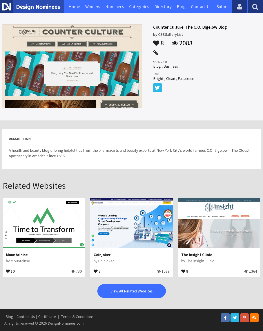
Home (74, 6)
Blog (181, 6)
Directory (163, 6)
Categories (139, 6)
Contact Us (201, 6)
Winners (92, 6)
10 (10, 271)
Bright (158, 78)
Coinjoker (102, 254)
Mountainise (17, 254)
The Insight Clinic (196, 254)
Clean (170, 78)
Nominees (114, 6)
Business (170, 66)
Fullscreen (186, 78)
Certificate (47, 316)
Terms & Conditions (77, 316)
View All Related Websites (132, 291)
